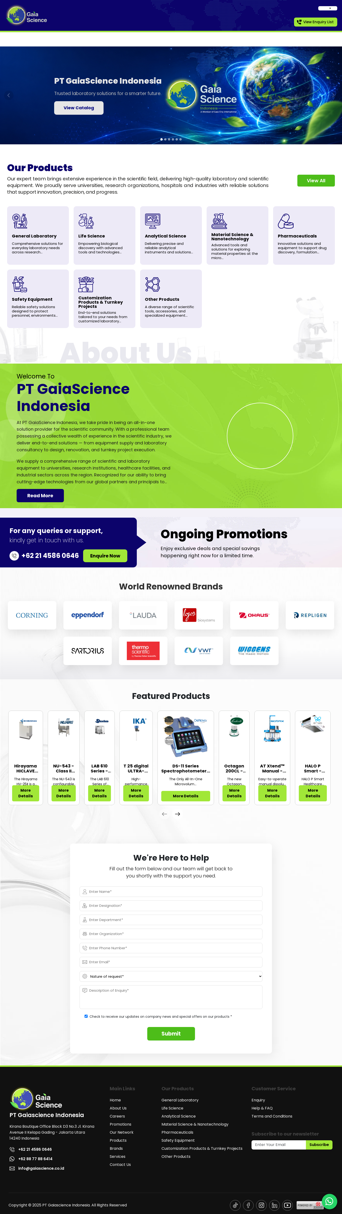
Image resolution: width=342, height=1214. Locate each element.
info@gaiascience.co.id (37, 1168)
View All (316, 180)
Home (115, 1100)
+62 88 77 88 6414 (31, 1159)
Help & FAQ (262, 1108)
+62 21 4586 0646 (31, 1149)
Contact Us (120, 1164)
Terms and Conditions (272, 1116)
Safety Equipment (178, 1140)
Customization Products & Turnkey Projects (202, 1148)
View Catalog (79, 108)
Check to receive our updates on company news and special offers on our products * (161, 1016)
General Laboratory (180, 1100)
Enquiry (258, 1100)
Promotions (120, 1124)
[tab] (161, 139)
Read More (40, 495)
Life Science (172, 1108)
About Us (118, 1108)
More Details (25, 793)
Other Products (176, 1156)
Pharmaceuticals (177, 1132)
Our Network (121, 1132)
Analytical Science (179, 1116)
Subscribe (319, 1144)
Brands (116, 1148)
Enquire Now (105, 555)
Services (117, 1156)
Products (118, 1140)
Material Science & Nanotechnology (195, 1124)
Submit (171, 1033)
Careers (117, 1116)
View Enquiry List (315, 22)
